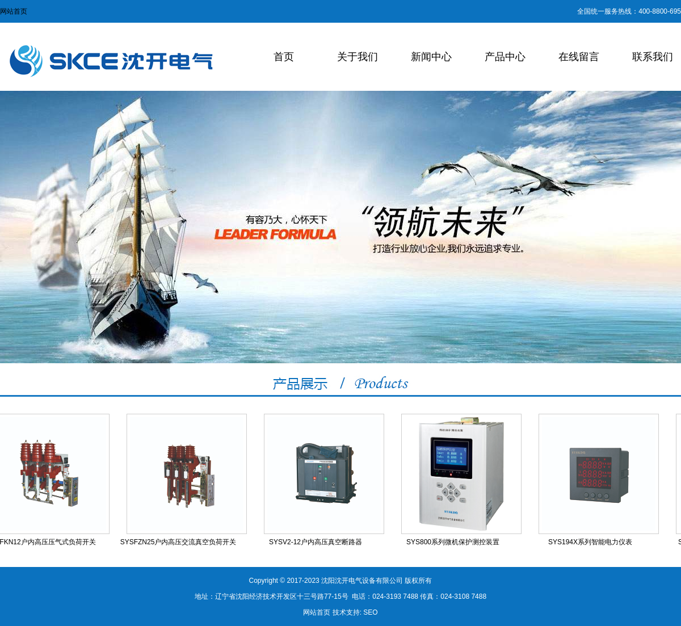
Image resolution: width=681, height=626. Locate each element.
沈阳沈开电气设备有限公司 (362, 581)
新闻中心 (431, 56)
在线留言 (578, 56)
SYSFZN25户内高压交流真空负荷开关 (179, 542)
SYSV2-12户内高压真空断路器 (316, 542)
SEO (370, 612)
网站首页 (13, 11)
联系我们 (652, 56)
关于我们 (357, 56)
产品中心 (505, 56)
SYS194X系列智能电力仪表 (591, 542)
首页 (284, 56)
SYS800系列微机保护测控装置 (453, 542)
